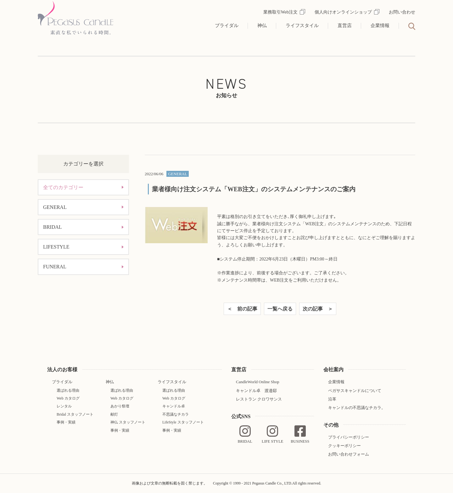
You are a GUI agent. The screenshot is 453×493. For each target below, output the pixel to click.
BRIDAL (52, 227)
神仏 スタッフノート (127, 422)
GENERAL (55, 207)
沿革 (332, 399)
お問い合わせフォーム (348, 454)
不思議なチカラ (175, 414)
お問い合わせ (402, 12)
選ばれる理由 (68, 390)
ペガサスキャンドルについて (354, 390)
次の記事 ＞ (318, 308)
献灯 (114, 414)
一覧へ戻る (280, 308)
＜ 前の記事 (242, 308)
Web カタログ (68, 398)
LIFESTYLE (56, 246)
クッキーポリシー (344, 445)
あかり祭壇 (119, 406)
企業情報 (380, 25)
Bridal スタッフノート (75, 414)
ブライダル (226, 25)
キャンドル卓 (173, 406)
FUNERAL (54, 266)
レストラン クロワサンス (259, 399)
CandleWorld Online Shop (257, 381)
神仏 (262, 25)
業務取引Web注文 (284, 12)
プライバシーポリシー (348, 437)
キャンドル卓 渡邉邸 (256, 390)
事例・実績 (66, 422)
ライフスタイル (302, 25)
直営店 (345, 25)
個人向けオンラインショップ (347, 12)
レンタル (64, 406)
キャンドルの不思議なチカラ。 (356, 407)
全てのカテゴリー (63, 187)
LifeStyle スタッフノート (183, 422)
